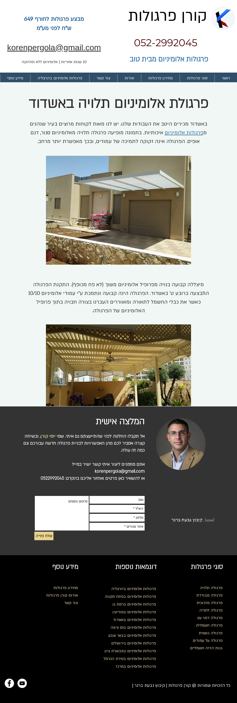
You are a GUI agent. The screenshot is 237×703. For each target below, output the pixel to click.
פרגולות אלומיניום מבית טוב (168, 59)
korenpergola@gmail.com (120, 471)
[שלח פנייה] (43, 536)
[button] (197, 78)
